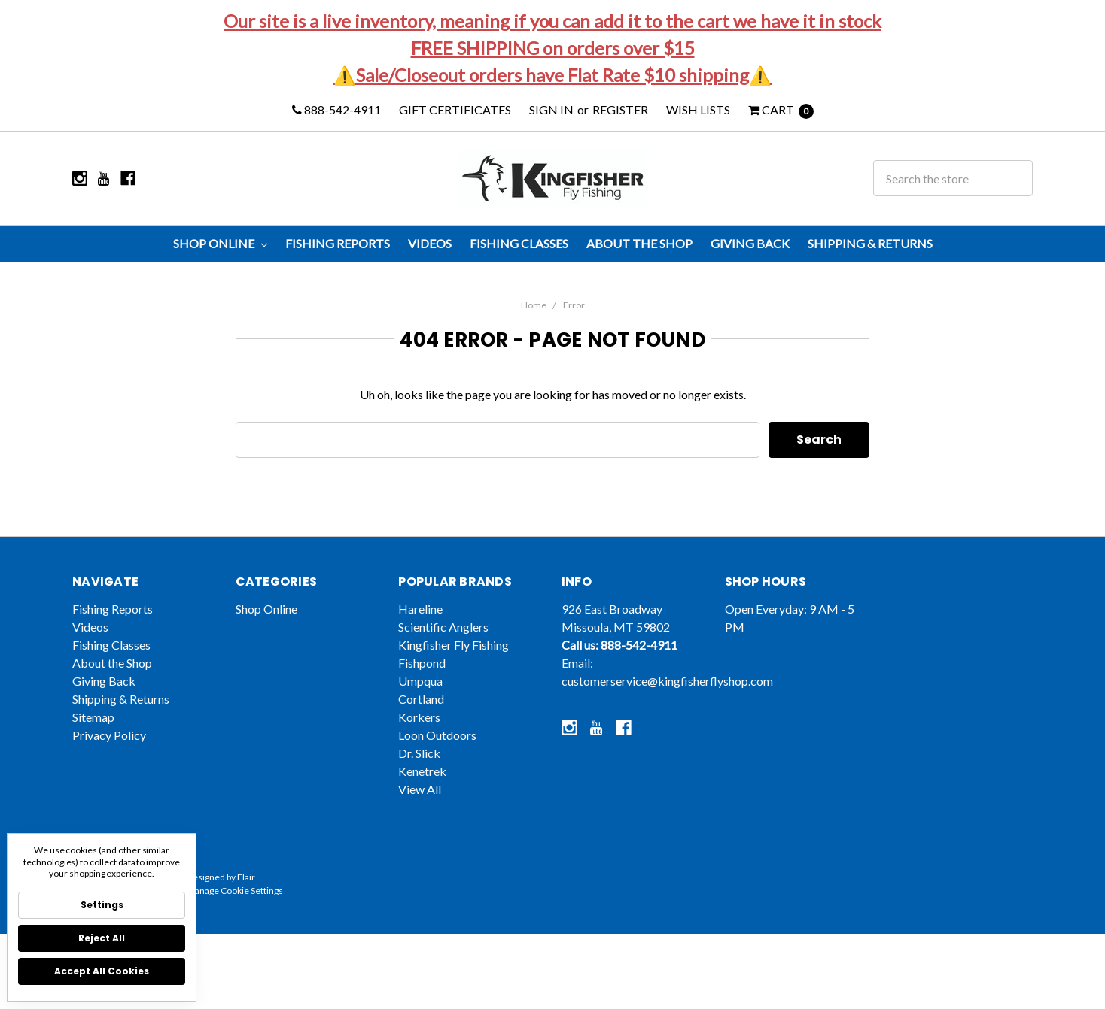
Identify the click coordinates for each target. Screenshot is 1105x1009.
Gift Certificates (455, 109)
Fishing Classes (519, 243)
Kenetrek (422, 790)
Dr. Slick (419, 772)
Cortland (421, 718)
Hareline (420, 627)
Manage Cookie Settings (235, 909)
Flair (246, 895)
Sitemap (93, 736)
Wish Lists (698, 109)
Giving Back (750, 243)
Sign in (551, 109)
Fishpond (422, 681)
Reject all (101, 938)
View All (419, 808)
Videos (430, 243)
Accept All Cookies (101, 971)
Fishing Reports (337, 243)
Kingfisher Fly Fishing (453, 663)
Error (574, 305)
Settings (102, 904)
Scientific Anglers (443, 645)
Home (533, 305)
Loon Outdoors (437, 754)
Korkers (419, 736)
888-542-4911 (336, 109)
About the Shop (639, 243)
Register (620, 109)
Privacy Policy (109, 754)
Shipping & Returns (870, 243)
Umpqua (420, 699)
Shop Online (220, 243)
